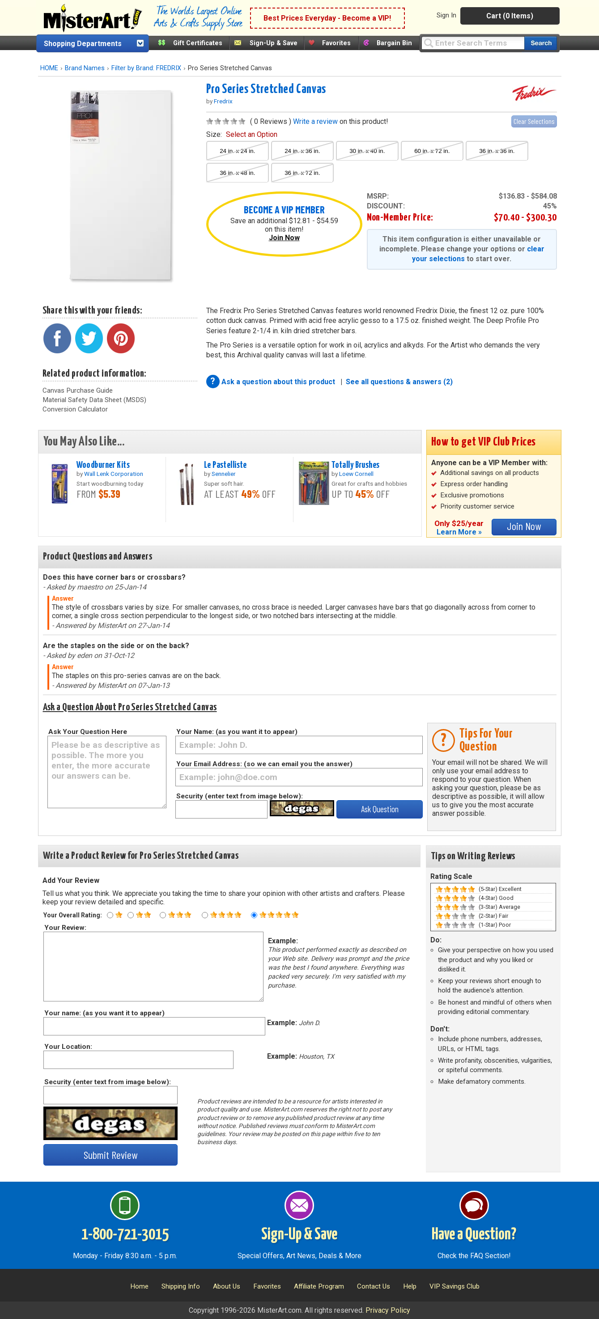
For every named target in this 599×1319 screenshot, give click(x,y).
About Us (226, 1286)
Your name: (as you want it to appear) (104, 1013)
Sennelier (224, 473)
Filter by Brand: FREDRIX (146, 68)
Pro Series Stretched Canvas (266, 89)
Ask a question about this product (279, 381)
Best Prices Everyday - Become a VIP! (327, 18)
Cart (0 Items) (509, 16)
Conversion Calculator (75, 409)
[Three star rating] (163, 915)
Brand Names (85, 68)
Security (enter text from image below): (239, 796)
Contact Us (373, 1286)
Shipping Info (180, 1286)
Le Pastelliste (225, 465)
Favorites (336, 43)
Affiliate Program (319, 1286)
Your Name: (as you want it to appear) (236, 732)
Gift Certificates (197, 43)
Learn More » (459, 532)
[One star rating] (110, 915)
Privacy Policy (387, 1310)
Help (409, 1286)
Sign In (446, 15)
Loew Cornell (356, 473)
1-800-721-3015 (125, 1235)
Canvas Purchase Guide (77, 390)
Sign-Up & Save (273, 43)
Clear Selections (534, 121)
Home (139, 1286)
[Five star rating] (254, 915)
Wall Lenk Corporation (113, 473)
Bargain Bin (394, 43)
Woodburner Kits (103, 465)
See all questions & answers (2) (399, 381)
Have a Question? (474, 1235)
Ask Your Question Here (87, 732)
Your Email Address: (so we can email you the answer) (264, 764)
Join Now (284, 237)
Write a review (315, 121)
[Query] (472, 42)
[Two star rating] (130, 915)
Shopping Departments (83, 43)
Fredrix (223, 101)
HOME (49, 68)
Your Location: (67, 1047)
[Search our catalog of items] (540, 43)
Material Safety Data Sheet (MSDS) (94, 400)
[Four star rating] (205, 915)
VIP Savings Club (454, 1286)
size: (241, 134)
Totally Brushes (355, 465)
